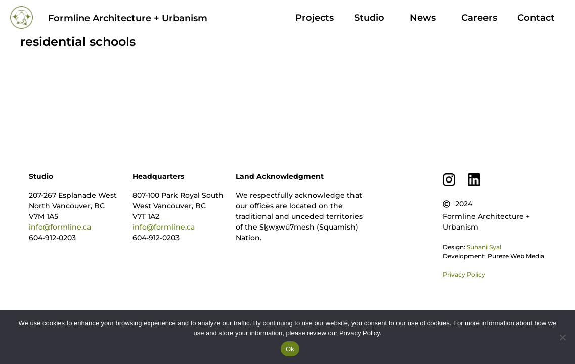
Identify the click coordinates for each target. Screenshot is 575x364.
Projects (314, 17)
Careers (479, 17)
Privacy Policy (464, 274)
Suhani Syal (484, 247)
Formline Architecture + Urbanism (127, 18)
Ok (290, 349)
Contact (536, 17)
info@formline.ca (60, 227)
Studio (371, 17)
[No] (562, 337)
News (425, 17)
